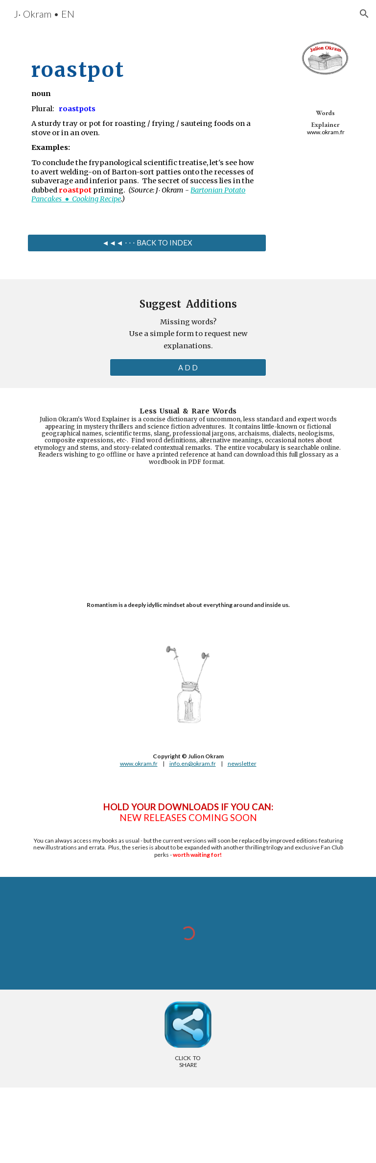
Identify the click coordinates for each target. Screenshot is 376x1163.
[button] (364, 13)
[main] (146, 126)
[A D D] (187, 367)
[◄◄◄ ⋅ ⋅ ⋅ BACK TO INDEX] (146, 243)
